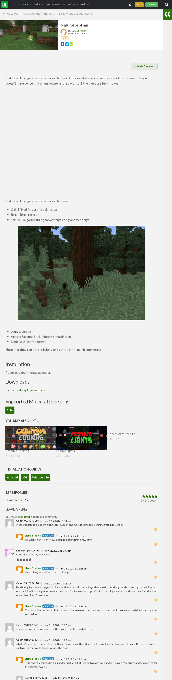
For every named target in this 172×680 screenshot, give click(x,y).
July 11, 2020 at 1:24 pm (64, 677)
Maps (26, 4)
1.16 (10, 410)
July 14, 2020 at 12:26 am (71, 568)
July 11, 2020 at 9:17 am (55, 625)
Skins (38, 4)
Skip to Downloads (144, 66)
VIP (139, 4)
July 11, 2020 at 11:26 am (71, 606)
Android (12, 477)
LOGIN (152, 4)
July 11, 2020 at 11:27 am (71, 659)
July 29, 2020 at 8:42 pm (70, 536)
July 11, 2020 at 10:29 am (56, 583)
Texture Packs (55, 4)
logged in (27, 516)
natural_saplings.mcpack (28, 390)
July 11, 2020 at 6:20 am (55, 640)
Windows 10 (40, 477)
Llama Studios (79, 30)
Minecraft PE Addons (21, 14)
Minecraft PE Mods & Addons (67, 14)
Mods (15, 4)
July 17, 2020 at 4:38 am (55, 521)
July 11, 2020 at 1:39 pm (56, 550)
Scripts (73, 4)
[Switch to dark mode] (130, 4)
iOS (25, 477)
